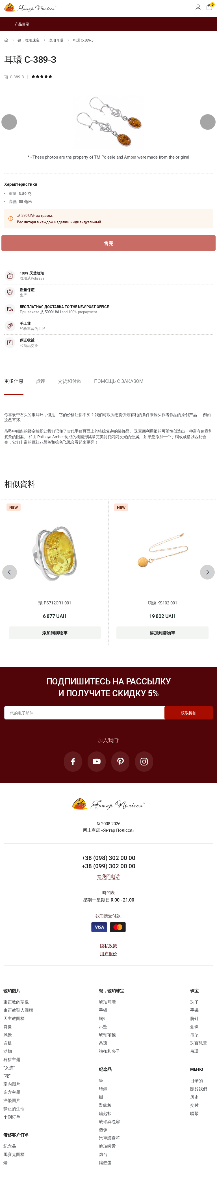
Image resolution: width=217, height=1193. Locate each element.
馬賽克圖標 (14, 1154)
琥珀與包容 (109, 1121)
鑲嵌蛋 (105, 1162)
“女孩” (9, 1067)
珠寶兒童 (198, 1043)
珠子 (194, 1002)
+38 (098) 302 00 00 (108, 858)
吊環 (103, 1043)
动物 (7, 1051)
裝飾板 (105, 1105)
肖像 (7, 1026)
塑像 (103, 1130)
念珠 (194, 1026)
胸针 (103, 1018)
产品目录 (16, 24)
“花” (6, 1076)
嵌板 (7, 1043)
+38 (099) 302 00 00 (108, 866)
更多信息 (13, 381)
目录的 (196, 1080)
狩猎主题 (11, 1059)
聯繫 (194, 1113)
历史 (194, 1097)
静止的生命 (14, 1108)
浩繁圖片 (11, 1100)
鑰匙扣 (105, 1113)
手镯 (103, 1010)
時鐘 (103, 1089)
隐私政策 (108, 945)
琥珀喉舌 (107, 1146)
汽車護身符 (109, 1138)
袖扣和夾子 (109, 1051)
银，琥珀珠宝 (29, 40)
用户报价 (108, 953)
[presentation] (9, 122)
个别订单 (11, 1116)
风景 (7, 1035)
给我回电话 (108, 876)
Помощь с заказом (119, 381)
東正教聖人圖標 (18, 1010)
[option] (41, 386)
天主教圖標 (14, 1018)
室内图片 (11, 1084)
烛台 (103, 1154)
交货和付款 (70, 381)
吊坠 (103, 1026)
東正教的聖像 (16, 1002)
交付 (194, 1105)
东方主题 (11, 1092)
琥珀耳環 (56, 40)
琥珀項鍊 (107, 1035)
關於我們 (198, 1089)
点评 (40, 381)
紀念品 (9, 1146)
